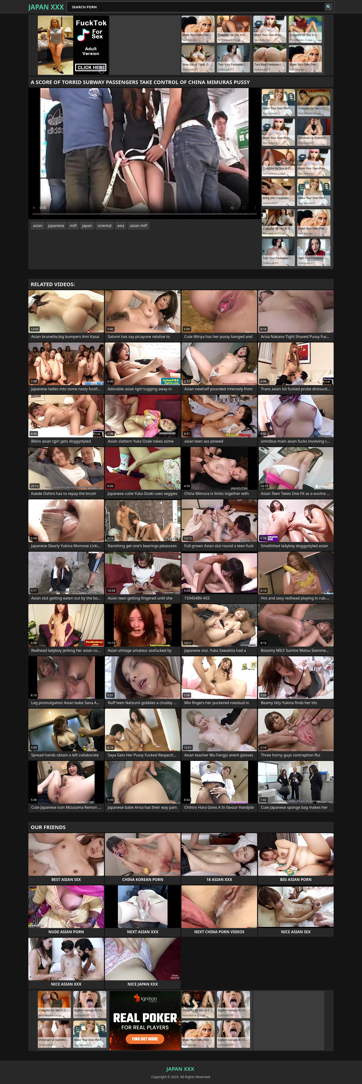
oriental (105, 225)
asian (38, 225)
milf (73, 225)
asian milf (138, 225)
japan (87, 225)
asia (120, 225)
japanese (56, 225)
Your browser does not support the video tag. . (144, 153)
